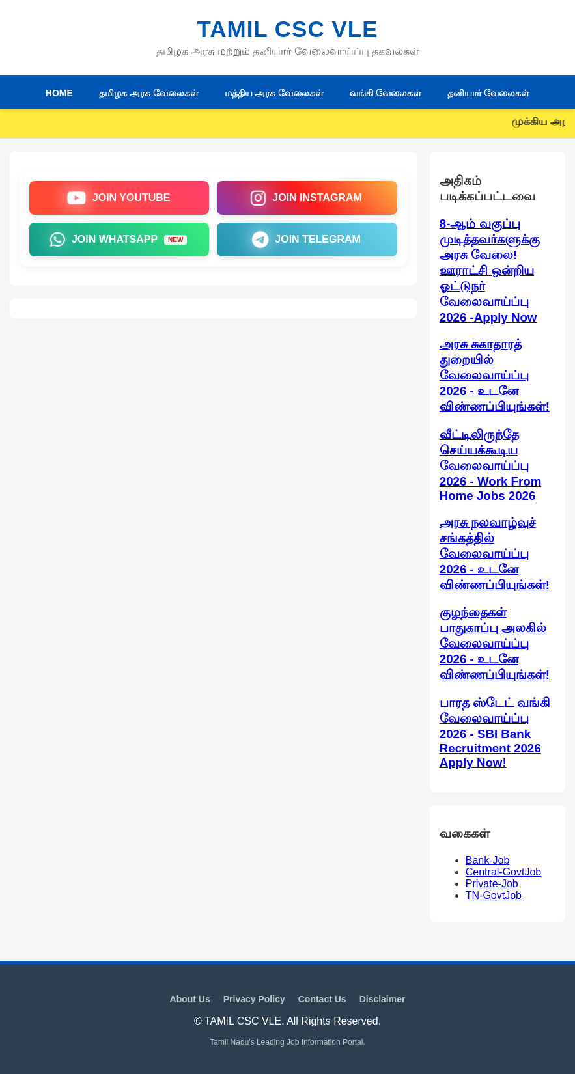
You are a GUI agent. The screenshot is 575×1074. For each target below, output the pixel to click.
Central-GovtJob (504, 871)
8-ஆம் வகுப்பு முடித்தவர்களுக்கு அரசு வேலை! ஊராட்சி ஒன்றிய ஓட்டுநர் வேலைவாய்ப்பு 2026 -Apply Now (490, 270)
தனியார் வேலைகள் (488, 93)
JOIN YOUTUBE (118, 197)
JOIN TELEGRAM (306, 239)
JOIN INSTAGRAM (306, 197)
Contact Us (322, 999)
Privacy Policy (254, 999)
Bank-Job (488, 860)
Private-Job (492, 883)
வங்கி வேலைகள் (385, 93)
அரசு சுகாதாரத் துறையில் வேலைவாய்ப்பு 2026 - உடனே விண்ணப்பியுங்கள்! (495, 375)
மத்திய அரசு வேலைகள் (274, 93)
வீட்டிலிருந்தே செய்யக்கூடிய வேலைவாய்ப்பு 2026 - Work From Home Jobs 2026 (491, 465)
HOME (59, 93)
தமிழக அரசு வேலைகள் (149, 93)
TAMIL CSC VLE (287, 29)
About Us (190, 999)
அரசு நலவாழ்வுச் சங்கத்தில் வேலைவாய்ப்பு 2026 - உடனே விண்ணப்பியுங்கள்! (495, 554)
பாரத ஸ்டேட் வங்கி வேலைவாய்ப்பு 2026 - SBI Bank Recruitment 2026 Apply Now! (495, 732)
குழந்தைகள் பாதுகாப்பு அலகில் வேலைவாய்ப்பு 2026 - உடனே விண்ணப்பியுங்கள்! (495, 643)
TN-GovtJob (494, 895)
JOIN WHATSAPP (118, 239)
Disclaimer (382, 999)
